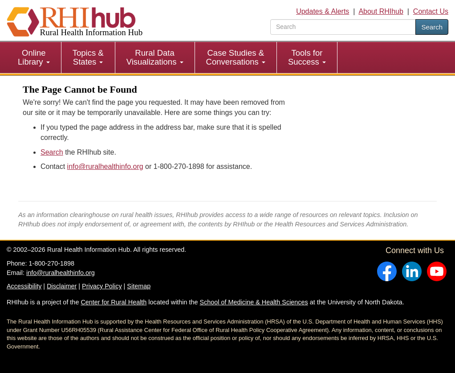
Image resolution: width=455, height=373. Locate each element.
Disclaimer (62, 286)
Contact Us (430, 11)
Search (432, 27)
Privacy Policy (102, 286)
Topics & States (88, 57)
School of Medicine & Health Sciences (254, 302)
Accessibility (24, 286)
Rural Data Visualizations (154, 57)
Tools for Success (307, 57)
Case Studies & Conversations (235, 57)
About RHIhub (380, 11)
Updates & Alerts (322, 11)
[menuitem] (34, 57)
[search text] (343, 27)
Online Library (34, 57)
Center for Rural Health (113, 302)
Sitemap (138, 286)
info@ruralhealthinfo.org (105, 166)
